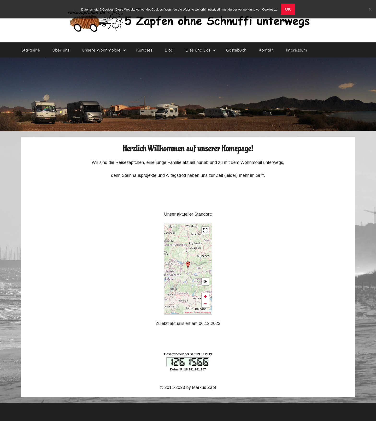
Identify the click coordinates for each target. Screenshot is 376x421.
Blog (169, 49)
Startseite (31, 49)
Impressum (296, 49)
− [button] (205, 304)
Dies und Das (201, 49)
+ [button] (205, 297)
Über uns (61, 49)
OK (288, 9)
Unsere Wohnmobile (104, 49)
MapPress (189, 312)
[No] (370, 9)
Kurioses (144, 49)
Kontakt (266, 49)
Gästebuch (236, 49)
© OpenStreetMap (203, 312)
